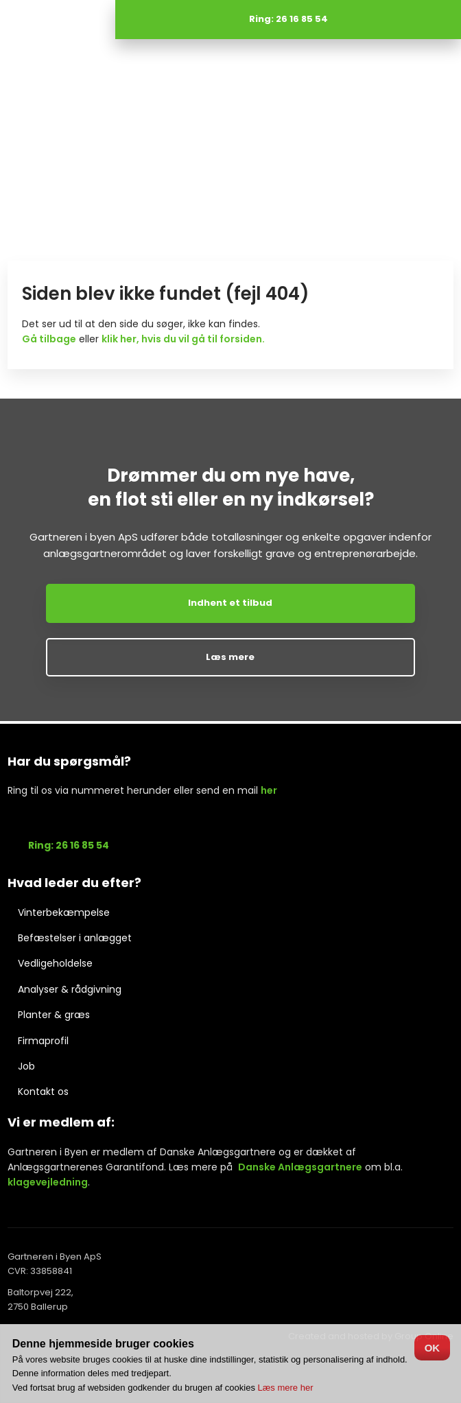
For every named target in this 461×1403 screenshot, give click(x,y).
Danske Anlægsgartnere (300, 1167)
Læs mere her (286, 1387)
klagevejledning (48, 1182)
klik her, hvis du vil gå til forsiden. (183, 339)
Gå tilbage (49, 339)
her (269, 790)
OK (432, 1348)
